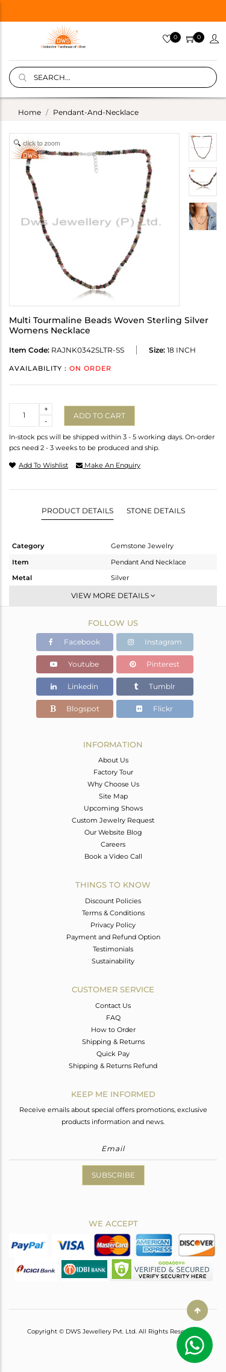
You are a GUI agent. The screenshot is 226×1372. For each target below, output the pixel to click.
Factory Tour (113, 772)
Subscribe (113, 1174)
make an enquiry (108, 465)
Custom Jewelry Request (113, 820)
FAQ (113, 1017)
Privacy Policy (113, 925)
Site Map (113, 796)
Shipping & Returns (113, 1041)
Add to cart (99, 415)
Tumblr (154, 686)
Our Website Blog (113, 832)
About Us (113, 760)
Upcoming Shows (113, 808)
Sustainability (113, 961)
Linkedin (74, 686)
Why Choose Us (113, 784)
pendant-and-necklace (96, 112)
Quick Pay (113, 1053)
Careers (113, 844)
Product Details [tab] (77, 510)
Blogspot (74, 708)
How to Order (113, 1029)
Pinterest (155, 664)
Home (29, 112)
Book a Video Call (113, 856)
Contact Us (113, 1005)
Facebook (74, 641)
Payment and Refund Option (113, 937)
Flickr (154, 708)
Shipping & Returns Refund (113, 1065)
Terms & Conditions (113, 913)
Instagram (155, 641)
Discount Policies (113, 901)
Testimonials (113, 949)
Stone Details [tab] (156, 510)
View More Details (113, 595)
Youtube (74, 664)
